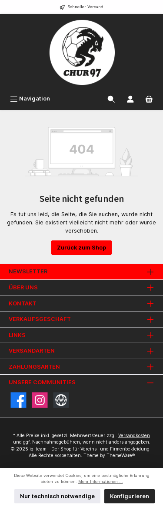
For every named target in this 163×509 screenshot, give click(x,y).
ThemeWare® (120, 455)
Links (17, 335)
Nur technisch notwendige (57, 496)
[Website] (61, 400)
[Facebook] (18, 400)
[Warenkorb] (149, 98)
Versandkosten (134, 435)
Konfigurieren (129, 496)
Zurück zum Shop (81, 247)
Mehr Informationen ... (100, 481)
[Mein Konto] (130, 98)
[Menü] (30, 98)
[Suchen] (111, 98)
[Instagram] (40, 400)
